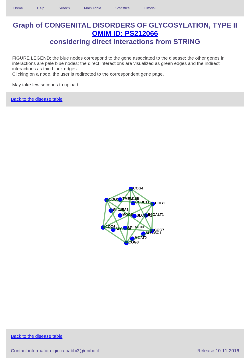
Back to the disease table (36, 99)
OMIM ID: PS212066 (125, 33)
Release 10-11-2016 (218, 350)
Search (64, 8)
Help (40, 8)
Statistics (122, 8)
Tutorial (150, 8)
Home (18, 8)
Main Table (92, 8)
